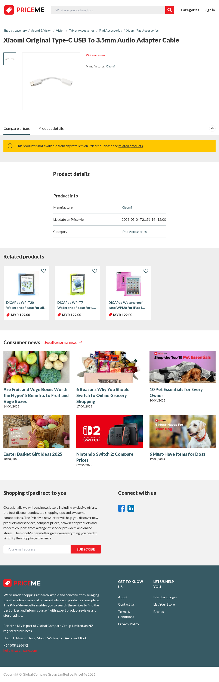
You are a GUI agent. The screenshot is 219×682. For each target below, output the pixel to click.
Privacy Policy (128, 624)
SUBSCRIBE (86, 549)
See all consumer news (60, 342)
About (122, 597)
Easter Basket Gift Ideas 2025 (32, 454)
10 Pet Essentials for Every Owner (176, 392)
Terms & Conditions (126, 614)
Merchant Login (165, 597)
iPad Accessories (134, 231)
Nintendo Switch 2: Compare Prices (104, 457)
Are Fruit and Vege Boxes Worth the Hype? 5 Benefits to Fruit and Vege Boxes (36, 395)
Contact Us (126, 604)
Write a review (95, 55)
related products (130, 146)
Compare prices (16, 128)
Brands (158, 611)
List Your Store (164, 604)
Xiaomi (110, 66)
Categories (190, 10)
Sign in (209, 10)
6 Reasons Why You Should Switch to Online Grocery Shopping (103, 395)
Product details (51, 128)
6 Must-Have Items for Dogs (177, 454)
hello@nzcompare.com (20, 650)
